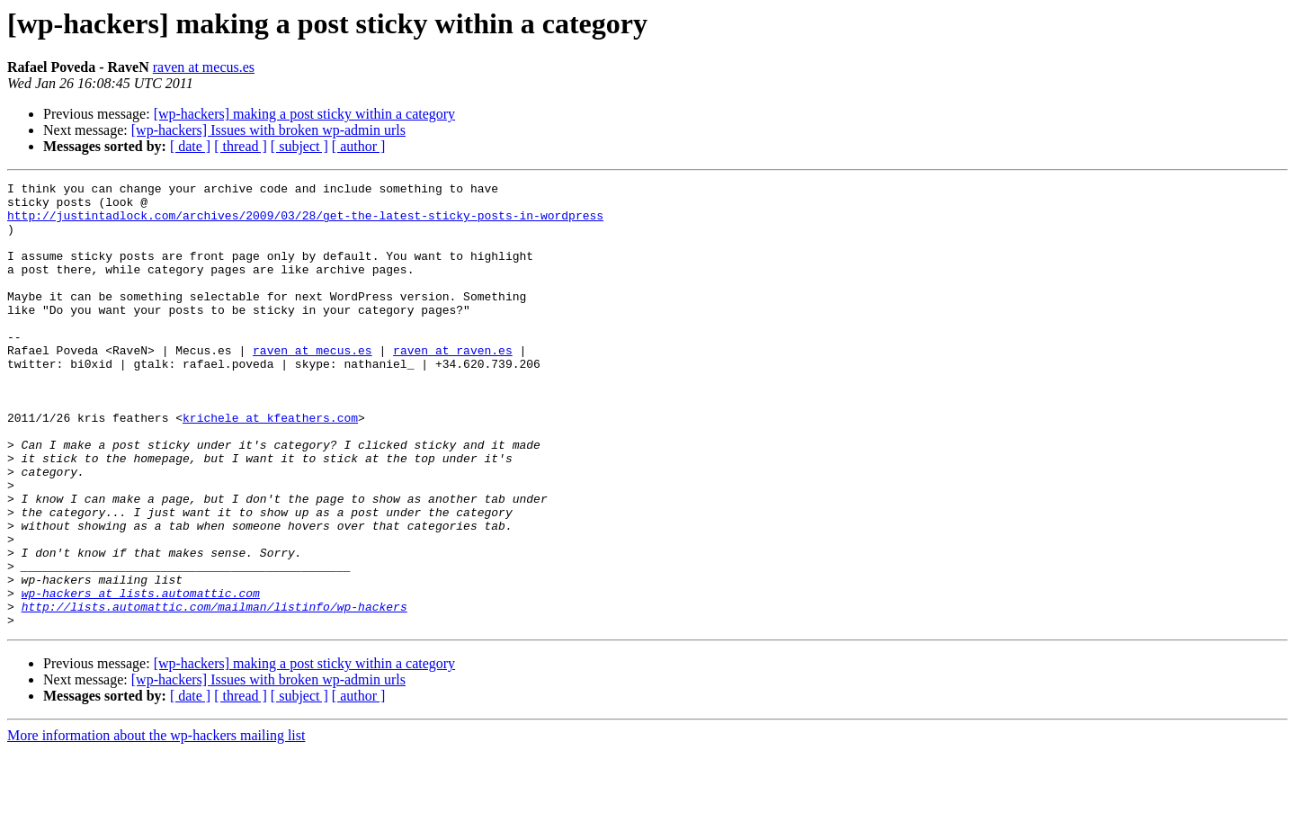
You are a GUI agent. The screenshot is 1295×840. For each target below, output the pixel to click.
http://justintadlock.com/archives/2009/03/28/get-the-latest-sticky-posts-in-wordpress (305, 223)
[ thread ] (240, 146)
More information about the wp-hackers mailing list (156, 824)
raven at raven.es (453, 385)
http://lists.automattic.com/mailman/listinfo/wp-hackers (214, 692)
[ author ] (359, 146)
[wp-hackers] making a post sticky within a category (304, 113)
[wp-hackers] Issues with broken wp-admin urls (268, 130)
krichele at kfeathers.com (270, 466)
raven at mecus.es (204, 67)
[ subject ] (299, 146)
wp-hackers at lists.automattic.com (141, 676)
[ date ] (190, 146)
